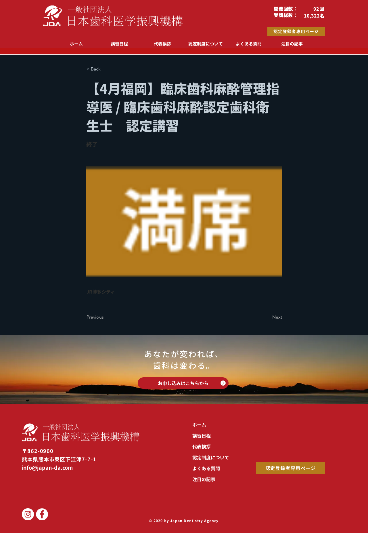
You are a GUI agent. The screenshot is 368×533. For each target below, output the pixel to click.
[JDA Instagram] (28, 514)
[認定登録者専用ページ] (296, 31)
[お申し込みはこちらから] (183, 383)
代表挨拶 (201, 446)
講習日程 (201, 435)
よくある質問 (206, 468)
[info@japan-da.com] (54, 467)
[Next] (267, 317)
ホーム (199, 424)
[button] (105, 69)
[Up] (223, 383)
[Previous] (105, 317)
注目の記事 (203, 479)
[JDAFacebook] (42, 514)
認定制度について (210, 457)
